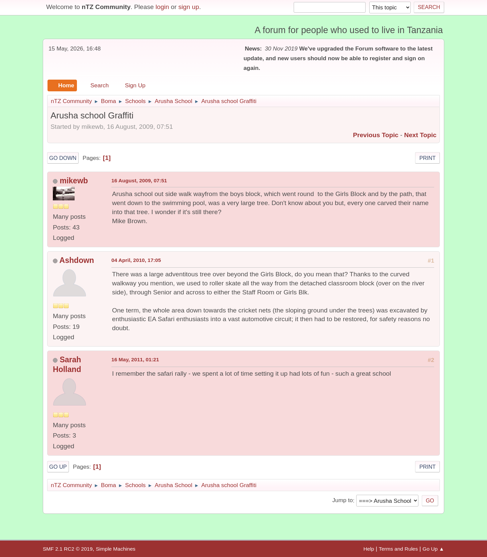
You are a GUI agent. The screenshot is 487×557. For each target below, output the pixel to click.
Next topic (420, 134)
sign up (188, 6)
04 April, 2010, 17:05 (136, 260)
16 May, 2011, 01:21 (135, 359)
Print (427, 158)
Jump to (342, 500)
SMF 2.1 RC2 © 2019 (68, 549)
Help (369, 549)
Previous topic (375, 134)
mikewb (74, 180)
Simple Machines (115, 549)
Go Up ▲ (433, 549)
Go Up (58, 467)
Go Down (63, 158)
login (162, 6)
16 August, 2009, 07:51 (139, 180)
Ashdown (77, 260)
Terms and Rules (398, 549)
